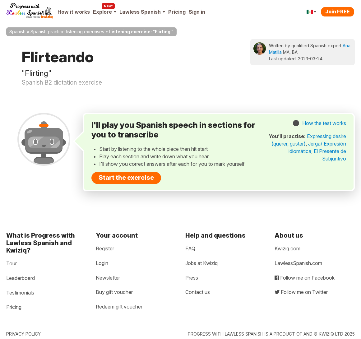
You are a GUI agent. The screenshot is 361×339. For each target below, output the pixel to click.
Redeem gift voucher (119, 307)
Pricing (177, 12)
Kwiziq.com (287, 248)
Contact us (197, 292)
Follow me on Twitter (301, 292)
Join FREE (337, 11)
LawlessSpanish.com (298, 263)
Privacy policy (23, 334)
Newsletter (108, 278)
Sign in (197, 12)
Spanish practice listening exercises (67, 31)
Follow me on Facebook (305, 278)
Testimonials (20, 293)
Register (105, 248)
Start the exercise (126, 177)
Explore (104, 12)
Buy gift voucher (114, 292)
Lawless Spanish (142, 12)
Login (102, 263)
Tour (11, 263)
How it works (74, 12)
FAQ (190, 248)
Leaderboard (20, 278)
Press (191, 278)
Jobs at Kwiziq (201, 263)
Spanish (17, 31)
